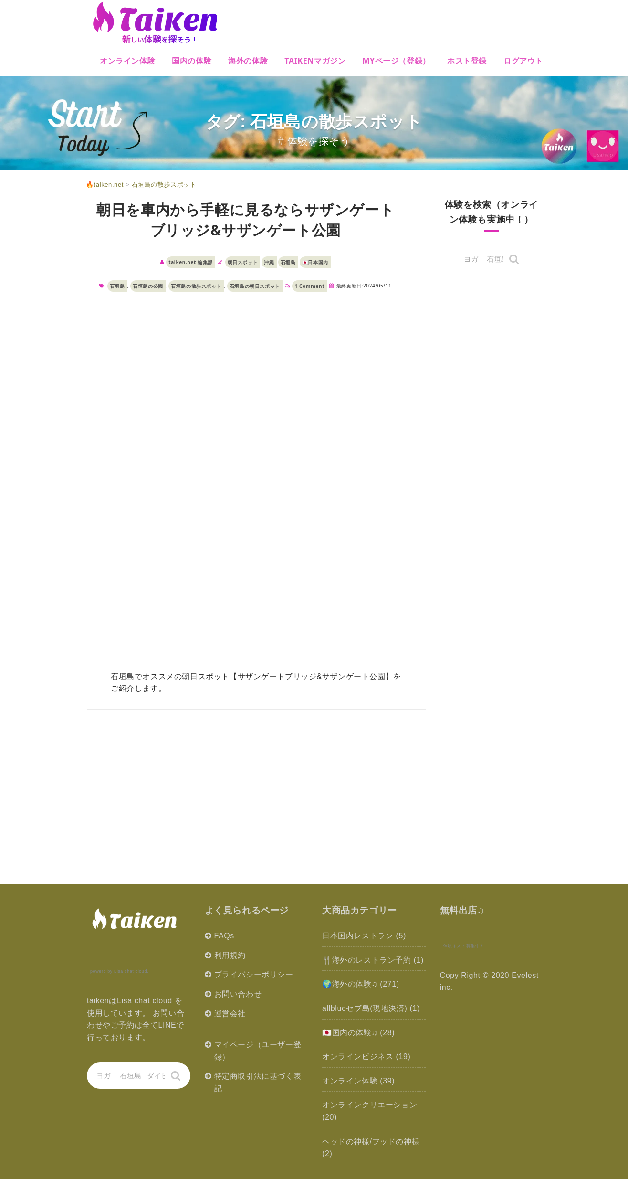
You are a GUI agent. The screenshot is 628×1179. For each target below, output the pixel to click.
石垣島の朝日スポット (255, 286)
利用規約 (230, 955)
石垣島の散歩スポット (196, 286)
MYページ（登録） (396, 60)
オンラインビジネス (357, 1056)
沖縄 (269, 262)
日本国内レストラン (357, 936)
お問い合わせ (238, 994)
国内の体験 (191, 60)
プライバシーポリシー (253, 974)
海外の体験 (248, 60)
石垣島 (288, 262)
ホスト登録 (467, 60)
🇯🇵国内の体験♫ (349, 1033)
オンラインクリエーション (369, 1105)
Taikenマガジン (314, 60)
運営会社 (230, 1013)
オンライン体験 (127, 60)
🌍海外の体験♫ (349, 984)
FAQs (224, 936)
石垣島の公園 (148, 286)
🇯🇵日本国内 (315, 262)
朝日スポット (243, 262)
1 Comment (309, 286)
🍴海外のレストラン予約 (366, 960)
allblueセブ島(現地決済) (365, 1008)
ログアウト (523, 60)
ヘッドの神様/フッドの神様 (370, 1141)
